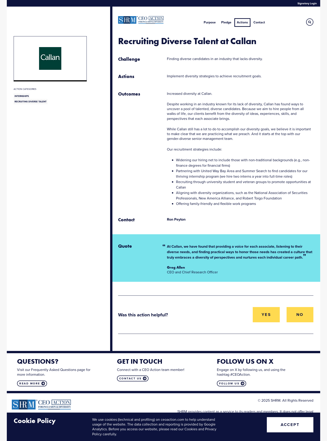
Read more (29, 383)
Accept (290, 425)
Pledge (226, 22)
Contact (259, 22)
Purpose (210, 22)
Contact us (130, 378)
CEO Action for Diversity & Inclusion (141, 20)
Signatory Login (307, 3)
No (300, 315)
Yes (266, 315)
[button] (309, 22)
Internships (22, 96)
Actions (242, 22)
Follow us (229, 383)
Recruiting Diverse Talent (31, 101)
